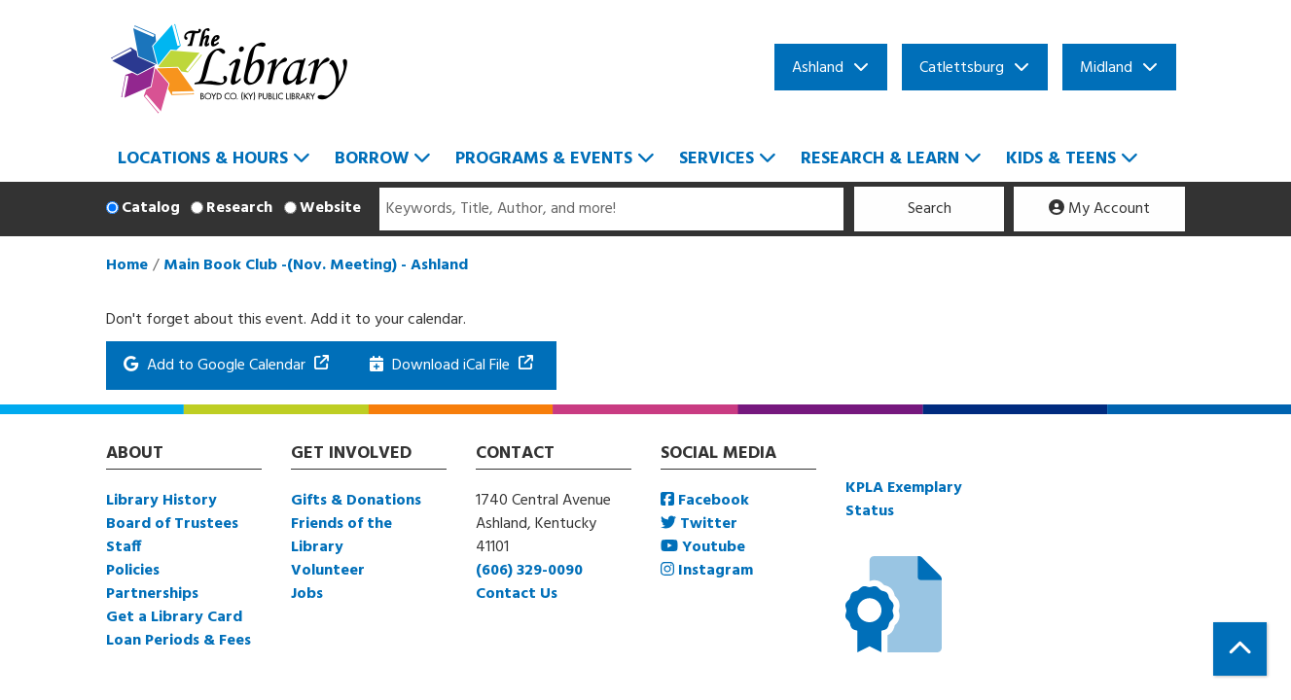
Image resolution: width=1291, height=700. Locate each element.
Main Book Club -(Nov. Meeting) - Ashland (315, 265)
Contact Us (516, 594)
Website (330, 208)
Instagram (707, 570)
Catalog (151, 208)
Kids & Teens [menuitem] (1061, 159)
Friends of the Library (341, 535)
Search (929, 209)
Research (239, 208)
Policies (133, 570)
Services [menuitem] (716, 159)
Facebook (705, 500)
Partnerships (152, 594)
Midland (1106, 68)
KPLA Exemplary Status (903, 499)
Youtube (703, 547)
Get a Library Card (174, 617)
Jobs (307, 594)
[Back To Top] (1240, 649)
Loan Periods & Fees (178, 640)
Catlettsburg (961, 68)
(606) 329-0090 (529, 570)
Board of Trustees (172, 524)
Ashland (817, 68)
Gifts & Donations (356, 500)
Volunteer (328, 570)
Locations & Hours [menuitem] (203, 159)
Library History (161, 500)
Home (127, 265)
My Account (1099, 209)
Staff (123, 547)
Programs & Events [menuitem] (543, 159)
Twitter (699, 524)
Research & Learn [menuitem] (880, 159)
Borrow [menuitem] (372, 159)
